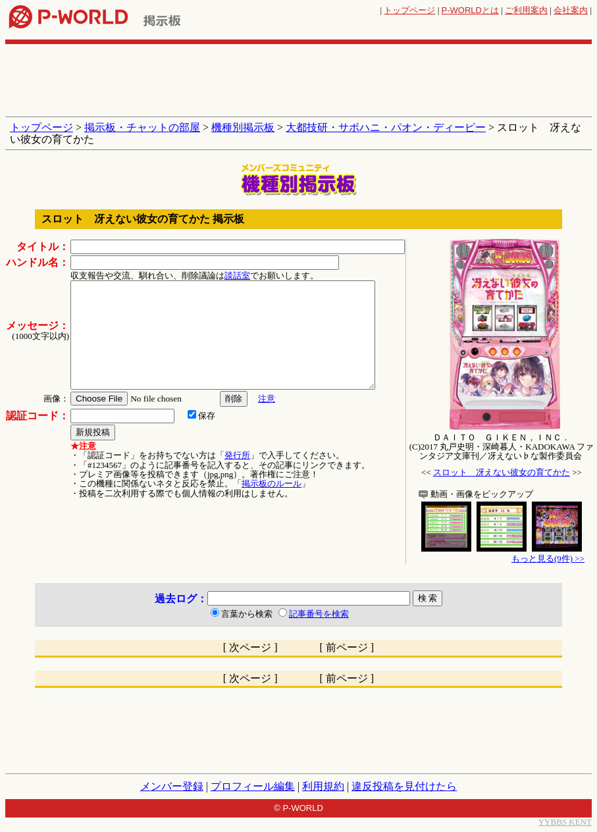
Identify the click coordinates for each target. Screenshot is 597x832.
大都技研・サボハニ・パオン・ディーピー (386, 127)
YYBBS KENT (565, 822)
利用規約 (323, 786)
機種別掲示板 (242, 127)
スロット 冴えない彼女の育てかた (501, 472)
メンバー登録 (171, 786)
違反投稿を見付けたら (404, 786)
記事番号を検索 (319, 614)
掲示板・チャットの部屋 (142, 127)
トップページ (409, 10)
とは (470, 10)
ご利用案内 (526, 10)
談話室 (237, 275)
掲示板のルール (271, 483)
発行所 (237, 455)
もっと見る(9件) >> (547, 558)
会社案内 (571, 10)
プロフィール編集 (253, 786)
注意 (266, 398)
